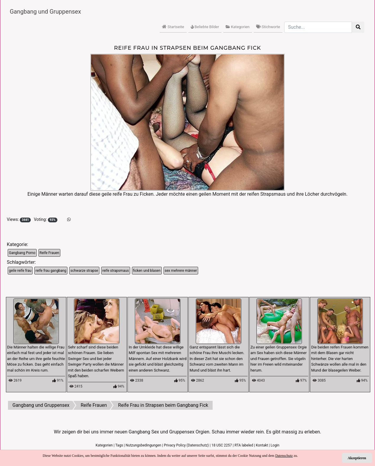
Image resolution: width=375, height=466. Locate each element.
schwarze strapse (84, 271)
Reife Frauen (49, 253)
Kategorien (238, 27)
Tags (119, 445)
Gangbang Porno (22, 253)
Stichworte (268, 27)
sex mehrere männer (181, 271)
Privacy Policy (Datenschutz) (186, 445)
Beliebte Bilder (205, 27)
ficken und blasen (147, 271)
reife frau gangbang (50, 271)
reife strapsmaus (115, 271)
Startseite (173, 27)
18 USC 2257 (221, 445)
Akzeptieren (357, 458)
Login (275, 445)
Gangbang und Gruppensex (45, 11)
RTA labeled (244, 445)
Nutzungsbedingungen (143, 445)
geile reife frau (20, 271)
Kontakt (262, 445)
